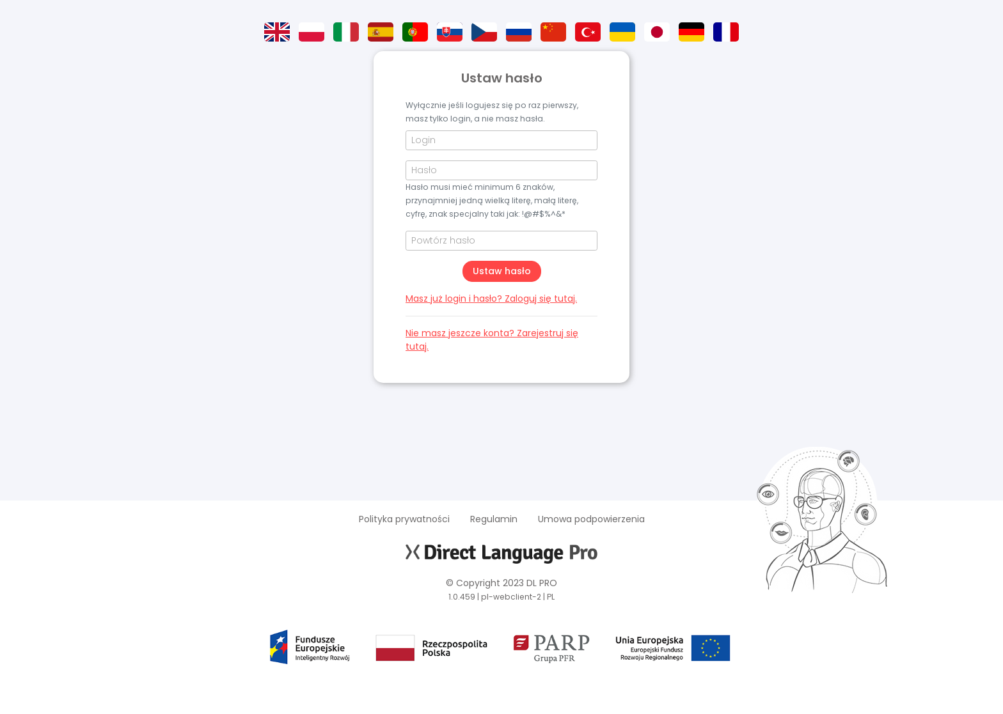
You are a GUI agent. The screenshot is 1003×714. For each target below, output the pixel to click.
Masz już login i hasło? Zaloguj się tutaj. (491, 298)
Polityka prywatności (404, 519)
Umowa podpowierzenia (591, 519)
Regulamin (493, 519)
